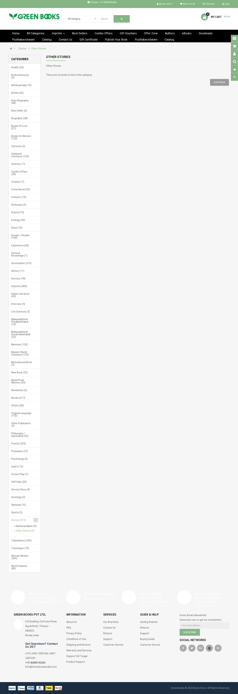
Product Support (75, 661)
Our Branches (111, 622)
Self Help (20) (19, 481)
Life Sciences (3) (20, 311)
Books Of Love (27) (19, 127)
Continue (219, 82)
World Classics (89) (19, 567)
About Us (71, 622)
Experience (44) (20, 245)
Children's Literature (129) (20, 155)
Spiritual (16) (18, 504)
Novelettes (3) (19, 390)
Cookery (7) (17, 181)
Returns (107, 633)
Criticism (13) (18, 197)
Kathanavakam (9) (26, 526)
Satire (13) (17, 466)
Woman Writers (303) (19, 557)
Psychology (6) (19, 458)
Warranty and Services (79, 650)
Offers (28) (17, 405)
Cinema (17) (18, 164)
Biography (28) (19, 118)
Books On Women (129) (21, 137)
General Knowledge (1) (19, 254)
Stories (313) (18, 520)
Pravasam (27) (19, 451)
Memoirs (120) (19, 344)
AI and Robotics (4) (20, 76)
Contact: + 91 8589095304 (103, 2)
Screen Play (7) (19, 474)
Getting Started (148, 622)
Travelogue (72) (20, 548)
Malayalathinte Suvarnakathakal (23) (20, 334)
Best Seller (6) (19, 110)
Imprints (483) (19, 286)
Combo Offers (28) (19, 173)
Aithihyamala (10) (21, 85)
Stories (22, 48)
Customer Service (113, 644)
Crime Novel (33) (20, 189)
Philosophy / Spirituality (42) (19, 434)
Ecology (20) (18, 220)
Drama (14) (17, 212)
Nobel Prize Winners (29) (18, 381)
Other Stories (38, 48)
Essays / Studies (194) (20, 236)
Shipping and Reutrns (78, 644)
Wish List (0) (187, 4)
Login (226, 4)
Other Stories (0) (25, 530)
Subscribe (189, 632)
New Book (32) (19, 372)
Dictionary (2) (18, 204)
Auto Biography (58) (20, 101)
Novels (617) (18, 397)
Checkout (209, 4)
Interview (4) (18, 304)
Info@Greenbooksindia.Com (41, 666)
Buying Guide (147, 639)
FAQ (68, 627)
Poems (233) (18, 443)
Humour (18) (18, 278)
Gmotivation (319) (21, 263)
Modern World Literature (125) (20, 353)
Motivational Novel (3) (21, 363)
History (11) (17, 270)
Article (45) (17, 92)
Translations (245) (21, 540)
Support (107, 639)
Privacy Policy (74, 633)
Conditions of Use (76, 639)
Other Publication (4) (21, 424)
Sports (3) (16, 512)
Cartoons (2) (18, 146)
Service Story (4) (20, 489)
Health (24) (17, 67)
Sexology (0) (18, 497)
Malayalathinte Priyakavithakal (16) (19, 322)
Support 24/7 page (77, 656)
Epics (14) (16, 227)
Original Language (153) (21, 414)
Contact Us (109, 627)
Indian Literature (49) (20, 295)
